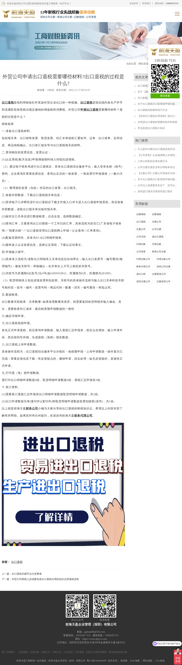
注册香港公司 (159, 274)
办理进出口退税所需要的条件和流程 (157, 122)
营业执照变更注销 (118, 652)
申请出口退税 (89, 109)
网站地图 (147, 660)
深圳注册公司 (143, 281)
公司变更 (141, 251)
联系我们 (146, 3)
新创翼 (124, 660)
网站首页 (144, 63)
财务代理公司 (83, 415)
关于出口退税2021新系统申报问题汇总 (159, 104)
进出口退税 (158, 236)
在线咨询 (133, 3)
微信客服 (165, 95)
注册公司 (156, 221)
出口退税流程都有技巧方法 (152, 110)
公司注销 (141, 236)
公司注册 (156, 229)
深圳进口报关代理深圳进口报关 (155, 191)
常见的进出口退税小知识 (151, 128)
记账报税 (141, 214)
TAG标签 (160, 660)
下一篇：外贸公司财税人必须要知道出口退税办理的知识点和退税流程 (40, 579)
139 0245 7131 (165, 60)
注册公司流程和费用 (96, 652)
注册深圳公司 (163, 281)
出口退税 (8, 102)
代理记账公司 (143, 259)
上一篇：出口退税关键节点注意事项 (22, 574)
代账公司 (56, 652)
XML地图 (135, 660)
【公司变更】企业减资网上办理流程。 (159, 155)
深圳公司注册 (163, 266)
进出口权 (141, 274)
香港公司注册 (159, 251)
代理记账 (141, 244)
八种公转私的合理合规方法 (152, 161)
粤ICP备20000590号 (96, 660)
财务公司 (32, 408)
